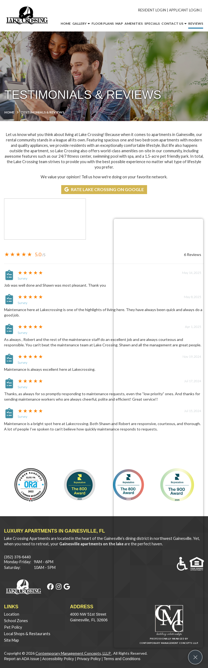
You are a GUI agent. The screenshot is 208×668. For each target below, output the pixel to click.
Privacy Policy (89, 659)
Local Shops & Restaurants (27, 633)
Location (11, 614)
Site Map (11, 640)
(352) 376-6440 (17, 557)
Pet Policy (13, 627)
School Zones (16, 620)
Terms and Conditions (122, 659)
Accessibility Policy (58, 659)
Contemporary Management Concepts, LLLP (73, 653)
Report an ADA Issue (21, 659)
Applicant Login (184, 10)
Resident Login (152, 10)
